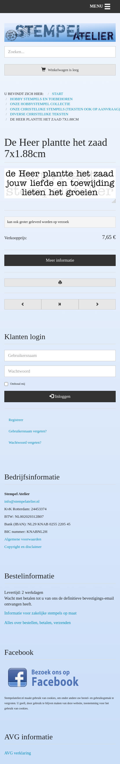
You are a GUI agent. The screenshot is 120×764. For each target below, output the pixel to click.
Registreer (16, 420)
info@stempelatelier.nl (21, 501)
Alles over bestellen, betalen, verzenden (37, 622)
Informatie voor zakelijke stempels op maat (40, 613)
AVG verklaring (17, 753)
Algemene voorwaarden (22, 539)
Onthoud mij (14, 384)
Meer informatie (60, 260)
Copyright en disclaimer (23, 546)
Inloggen (59, 396)
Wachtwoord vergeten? (25, 443)
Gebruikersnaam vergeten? (28, 431)
